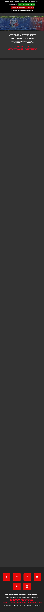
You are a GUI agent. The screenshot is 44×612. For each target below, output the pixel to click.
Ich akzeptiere (26, 4)
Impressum (7, 605)
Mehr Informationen (22, 10)
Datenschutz (18, 605)
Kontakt (28, 605)
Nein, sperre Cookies (22, 7)
